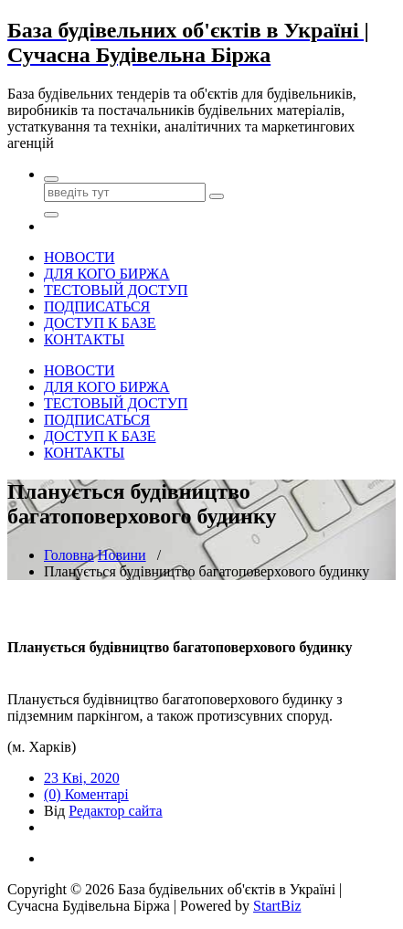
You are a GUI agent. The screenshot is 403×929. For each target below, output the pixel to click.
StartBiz (277, 905)
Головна (69, 555)
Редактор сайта (115, 810)
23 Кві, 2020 (82, 778)
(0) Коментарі (86, 794)
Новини (122, 555)
